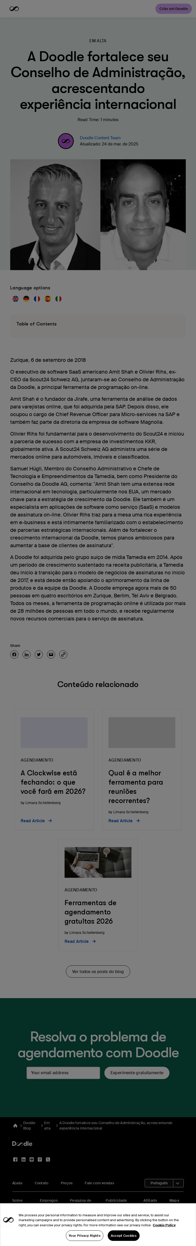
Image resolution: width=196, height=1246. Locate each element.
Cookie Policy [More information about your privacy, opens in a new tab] (164, 1232)
